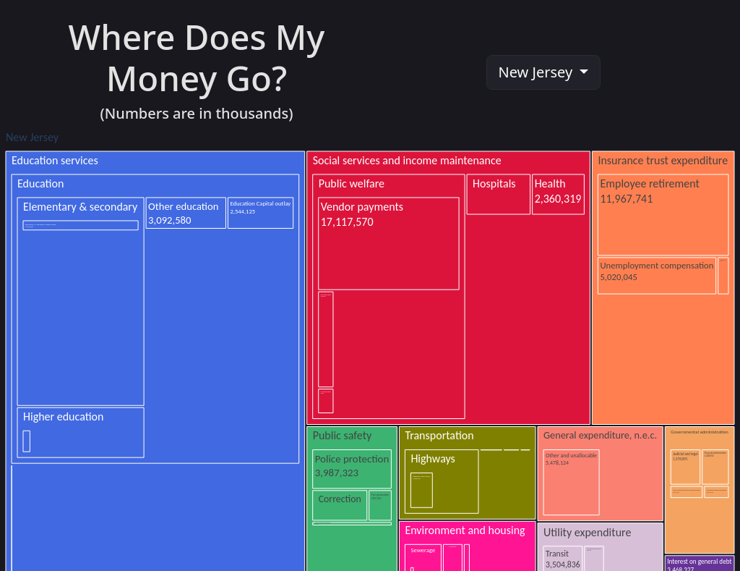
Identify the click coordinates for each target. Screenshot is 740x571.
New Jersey (538, 72)
